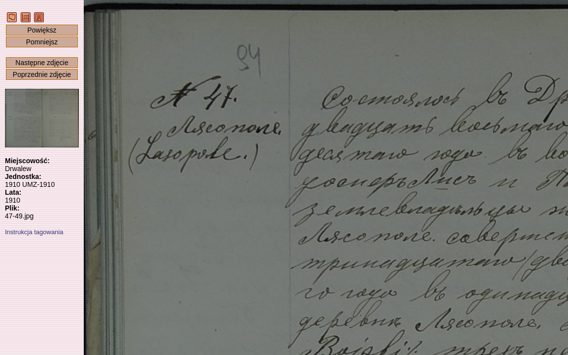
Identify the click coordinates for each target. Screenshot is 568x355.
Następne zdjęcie (41, 63)
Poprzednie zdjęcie (42, 74)
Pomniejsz (42, 42)
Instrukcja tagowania (34, 232)
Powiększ (41, 30)
